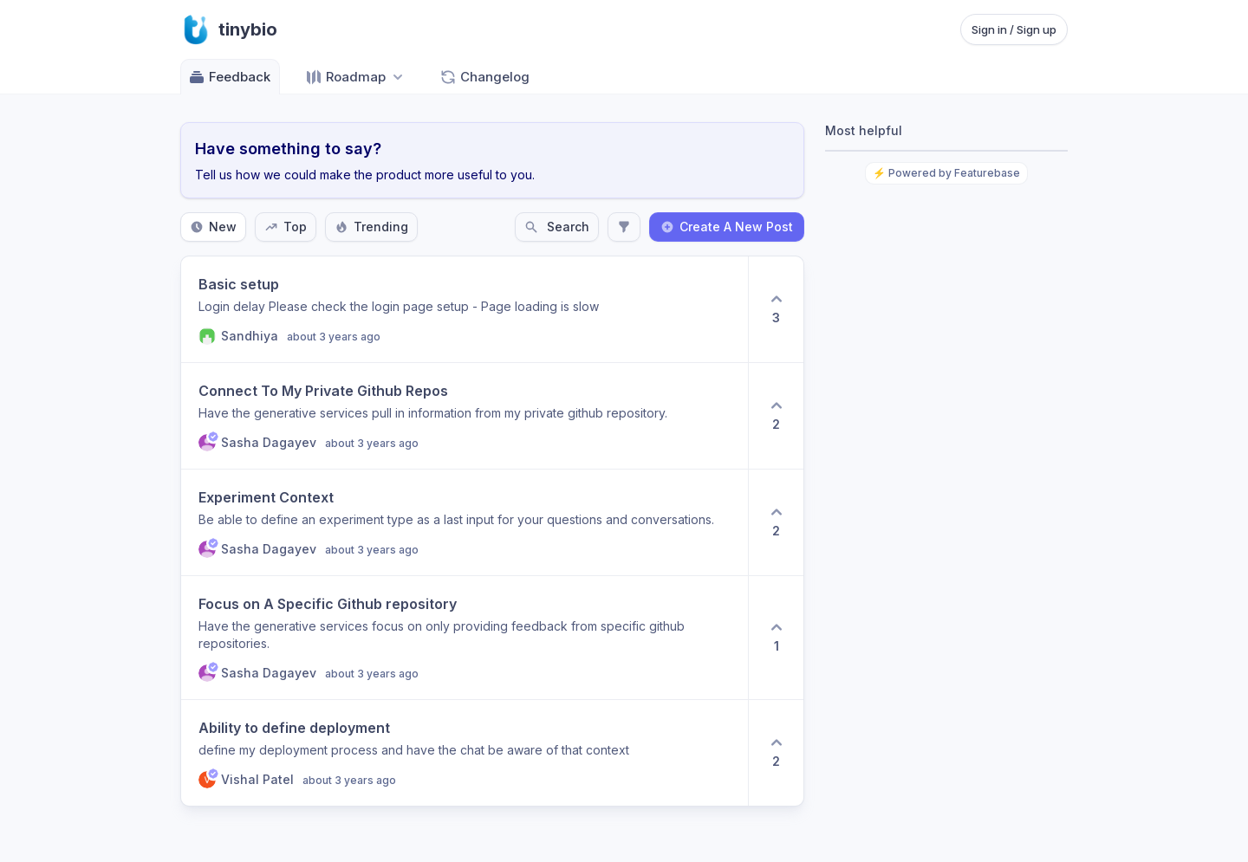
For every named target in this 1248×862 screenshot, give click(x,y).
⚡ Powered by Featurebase (946, 172)
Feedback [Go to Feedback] (229, 77)
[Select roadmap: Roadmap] (355, 76)
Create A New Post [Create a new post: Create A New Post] (726, 226)
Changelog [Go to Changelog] (484, 77)
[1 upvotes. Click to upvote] (775, 637)
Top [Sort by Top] (285, 226)
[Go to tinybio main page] (228, 29)
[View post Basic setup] (464, 309)
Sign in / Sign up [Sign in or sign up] (1014, 29)
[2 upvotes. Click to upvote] (775, 416)
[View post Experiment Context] (464, 522)
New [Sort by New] (213, 226)
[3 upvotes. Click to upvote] (775, 309)
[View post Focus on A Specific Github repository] (464, 637)
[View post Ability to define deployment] (464, 753)
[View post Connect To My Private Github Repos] (464, 416)
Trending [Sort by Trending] (371, 226)
